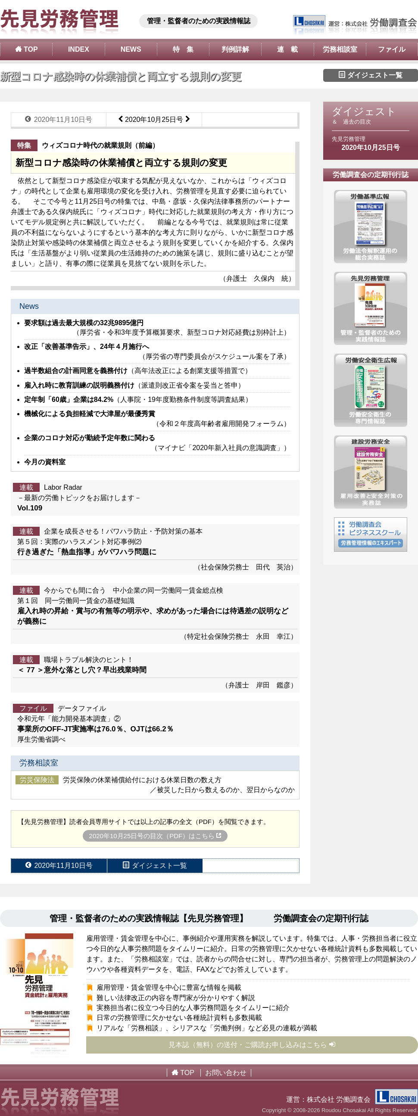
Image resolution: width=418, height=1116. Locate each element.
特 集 (183, 49)
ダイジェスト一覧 (370, 75)
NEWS (131, 49)
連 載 (287, 49)
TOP (26, 49)
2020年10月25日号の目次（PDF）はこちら (155, 835)
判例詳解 (235, 49)
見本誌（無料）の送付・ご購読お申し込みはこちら (252, 1044)
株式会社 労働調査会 (362, 1099)
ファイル (392, 49)
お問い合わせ (225, 1072)
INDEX (78, 49)
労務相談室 (340, 49)
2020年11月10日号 (58, 119)
